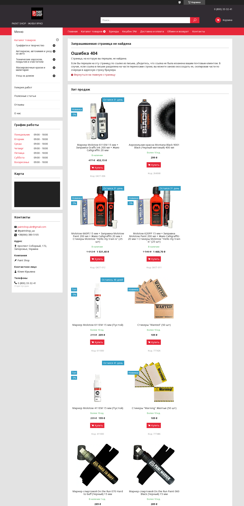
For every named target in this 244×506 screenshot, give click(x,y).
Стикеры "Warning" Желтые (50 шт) (150, 327)
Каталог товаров (91, 31)
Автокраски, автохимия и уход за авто (34, 52)
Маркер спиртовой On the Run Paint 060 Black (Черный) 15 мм (96, 414)
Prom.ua (137, 499)
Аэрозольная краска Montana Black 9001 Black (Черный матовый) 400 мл (150, 146)
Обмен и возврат (178, 31)
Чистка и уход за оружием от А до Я (85, 483)
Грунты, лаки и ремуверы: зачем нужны (86, 479)
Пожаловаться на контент (111, 502)
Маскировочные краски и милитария (30, 68)
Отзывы (19, 104)
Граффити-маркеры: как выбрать (83, 475)
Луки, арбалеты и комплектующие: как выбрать (91, 487)
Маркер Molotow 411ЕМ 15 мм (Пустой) (96, 329)
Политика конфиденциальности (142, 502)
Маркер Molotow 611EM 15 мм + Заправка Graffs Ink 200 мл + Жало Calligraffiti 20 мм (96, 147)
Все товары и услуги (214, 451)
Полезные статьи (25, 96)
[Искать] (194, 20)
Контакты (198, 31)
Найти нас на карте (195, 479)
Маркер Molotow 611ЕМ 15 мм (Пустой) (150, 237)
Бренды (114, 31)
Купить (97, 167)
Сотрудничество (78, 39)
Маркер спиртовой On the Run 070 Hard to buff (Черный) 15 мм (204, 329)
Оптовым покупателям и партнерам (205, 470)
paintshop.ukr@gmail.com (32, 226)
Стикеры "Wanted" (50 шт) (203, 236)
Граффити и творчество (30, 45)
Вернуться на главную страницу (94, 74)
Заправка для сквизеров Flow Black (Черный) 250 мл (150, 414)
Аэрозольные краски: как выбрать (83, 470)
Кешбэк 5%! (129, 31)
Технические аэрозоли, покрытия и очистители (29, 60)
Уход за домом (25, 76)
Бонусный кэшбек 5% (136, 475)
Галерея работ (132, 470)
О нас (17, 113)
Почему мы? (131, 487)
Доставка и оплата (152, 31)
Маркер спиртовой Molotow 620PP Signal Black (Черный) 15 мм (204, 414)
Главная (73, 31)
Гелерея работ (23, 87)
